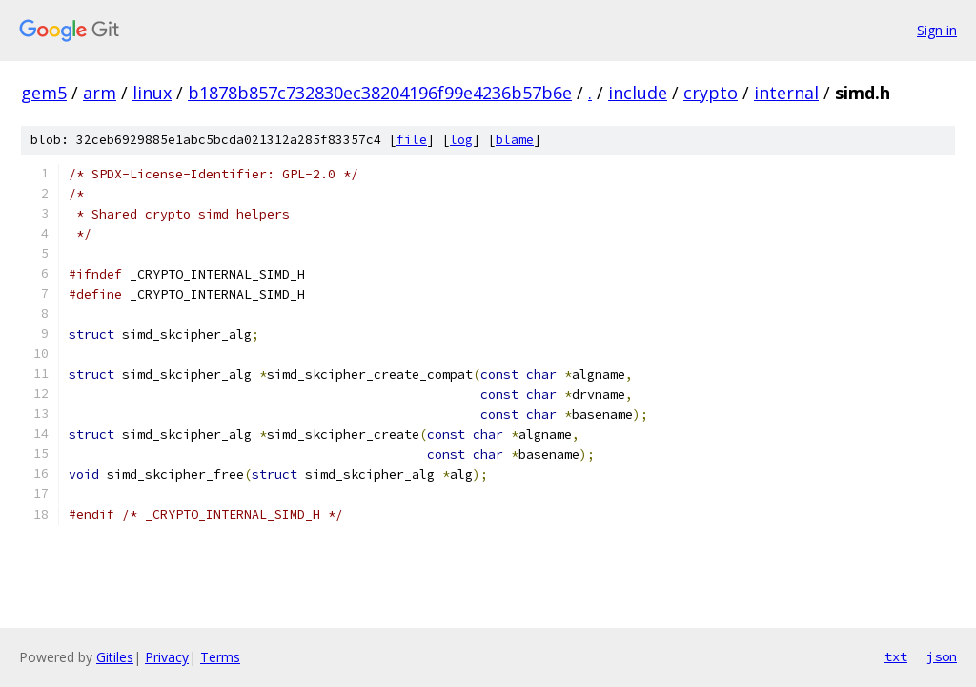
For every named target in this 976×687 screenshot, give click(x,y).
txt (895, 656)
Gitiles (114, 657)
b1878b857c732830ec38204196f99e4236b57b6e (380, 92)
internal (786, 92)
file (411, 140)
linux (152, 92)
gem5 (44, 92)
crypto (710, 92)
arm (99, 92)
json (941, 656)
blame (515, 140)
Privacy (167, 657)
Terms (220, 657)
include (637, 92)
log (461, 140)
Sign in (937, 30)
